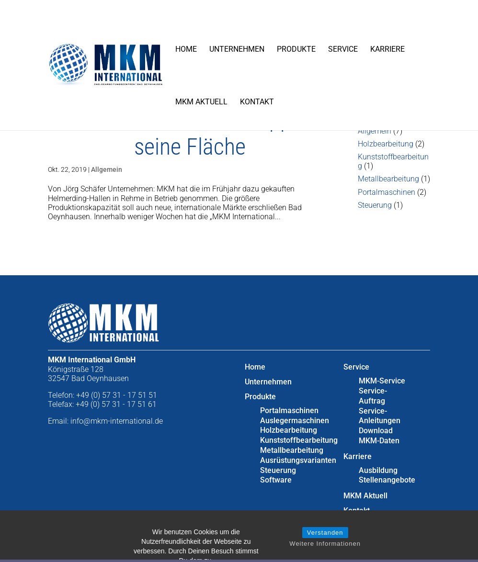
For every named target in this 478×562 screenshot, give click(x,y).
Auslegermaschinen (294, 420)
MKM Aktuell (201, 101)
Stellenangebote (387, 479)
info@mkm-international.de (116, 421)
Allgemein (106, 169)
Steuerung (375, 205)
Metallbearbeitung (388, 178)
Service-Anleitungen (379, 416)
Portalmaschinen (386, 192)
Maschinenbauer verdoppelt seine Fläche (189, 132)
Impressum (363, 525)
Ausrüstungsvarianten (298, 460)
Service (343, 49)
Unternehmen (236, 49)
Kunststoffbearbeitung (299, 440)
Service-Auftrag (373, 395)
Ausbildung (378, 470)
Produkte (296, 49)
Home (186, 49)
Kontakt (257, 101)
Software (276, 479)
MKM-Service (382, 380)
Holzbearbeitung (385, 143)
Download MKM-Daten (379, 435)
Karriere (387, 49)
